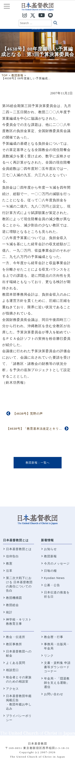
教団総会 (12, 605)
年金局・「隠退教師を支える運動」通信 (57, 683)
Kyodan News (54, 578)
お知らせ (50, 549)
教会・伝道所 (15, 637)
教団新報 (32, 462)
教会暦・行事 (53, 637)
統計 (9, 612)
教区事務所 (14, 644)
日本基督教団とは (16, 540)
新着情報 (47, 540)
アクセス (12, 688)
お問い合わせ (53, 694)
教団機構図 (14, 597)
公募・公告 (52, 585)
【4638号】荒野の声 (28, 413)
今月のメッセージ (57, 563)
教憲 (9, 563)
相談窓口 (12, 670)
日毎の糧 (50, 570)
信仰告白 (12, 556)
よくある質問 (15, 662)
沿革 (9, 570)
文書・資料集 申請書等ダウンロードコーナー (57, 667)
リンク (49, 655)
